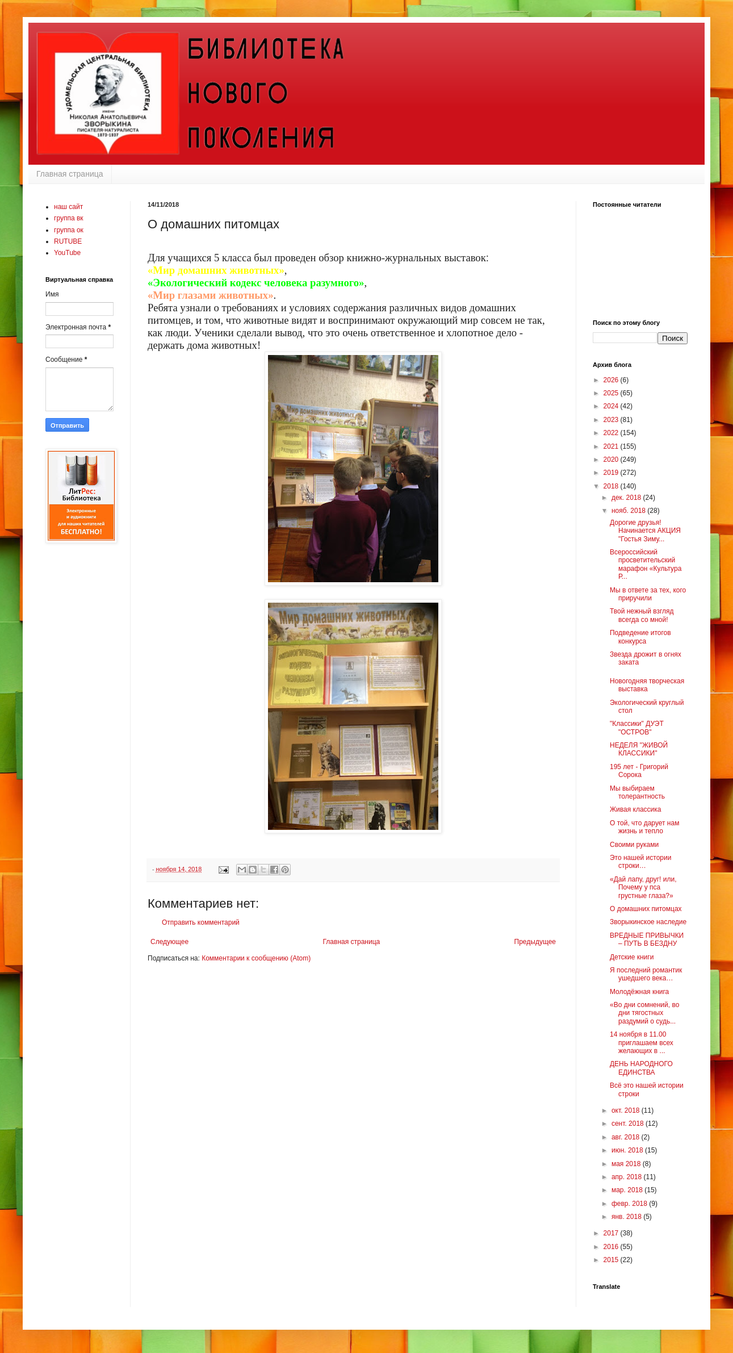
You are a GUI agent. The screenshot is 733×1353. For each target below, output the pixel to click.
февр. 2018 (630, 1204)
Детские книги (632, 957)
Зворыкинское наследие (648, 922)
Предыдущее (535, 942)
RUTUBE (68, 241)
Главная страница (69, 173)
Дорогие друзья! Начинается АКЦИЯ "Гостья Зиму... (645, 531)
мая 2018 (627, 1164)
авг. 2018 (626, 1137)
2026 (612, 380)
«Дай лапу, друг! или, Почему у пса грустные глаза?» (643, 887)
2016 (612, 1247)
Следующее (169, 942)
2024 (612, 406)
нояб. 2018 (629, 511)
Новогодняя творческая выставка (647, 685)
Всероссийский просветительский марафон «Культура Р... (645, 564)
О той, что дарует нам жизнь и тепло (644, 827)
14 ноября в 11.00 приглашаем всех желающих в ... (641, 1042)
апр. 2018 (627, 1177)
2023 (612, 420)
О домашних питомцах (646, 909)
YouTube (67, 253)
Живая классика (635, 809)
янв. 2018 (627, 1217)
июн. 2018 (628, 1150)
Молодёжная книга (639, 992)
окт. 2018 (626, 1110)
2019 (612, 473)
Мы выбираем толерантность (637, 792)
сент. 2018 (628, 1124)
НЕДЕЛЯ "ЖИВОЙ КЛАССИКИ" (639, 749)
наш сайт (68, 207)
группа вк (68, 218)
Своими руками (634, 845)
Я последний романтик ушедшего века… (646, 974)
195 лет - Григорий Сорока (639, 771)
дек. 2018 (627, 498)
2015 (612, 1260)
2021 (612, 446)
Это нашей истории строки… (640, 862)
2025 (612, 393)
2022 (612, 433)
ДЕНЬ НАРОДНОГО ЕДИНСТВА (641, 1068)
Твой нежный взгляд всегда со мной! (642, 615)
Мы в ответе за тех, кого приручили (648, 594)
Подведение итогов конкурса (640, 637)
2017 (612, 1233)
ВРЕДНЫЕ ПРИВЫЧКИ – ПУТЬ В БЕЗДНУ (647, 939)
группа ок (68, 230)
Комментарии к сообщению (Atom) (256, 958)
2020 (612, 459)
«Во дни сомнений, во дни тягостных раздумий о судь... (644, 1013)
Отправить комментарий (201, 922)
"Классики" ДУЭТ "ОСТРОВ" (637, 728)
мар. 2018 (627, 1190)
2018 (612, 486)
